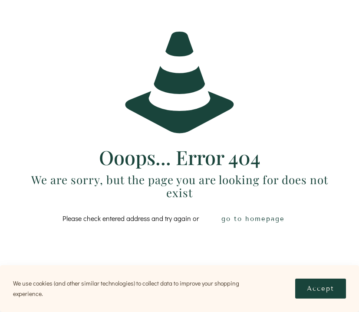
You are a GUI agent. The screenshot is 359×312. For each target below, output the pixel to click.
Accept (320, 288)
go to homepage (253, 219)
